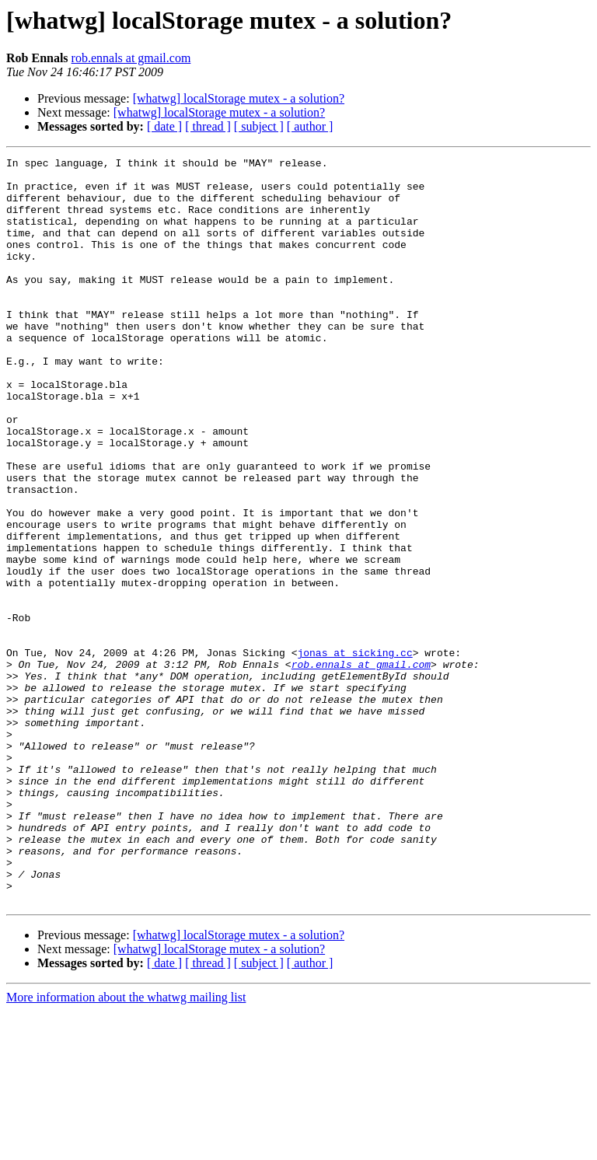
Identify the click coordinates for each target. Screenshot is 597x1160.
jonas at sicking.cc (354, 753)
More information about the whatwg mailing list (126, 1146)
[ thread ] (208, 126)
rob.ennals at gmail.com (131, 58)
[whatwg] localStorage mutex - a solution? (238, 98)
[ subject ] (259, 126)
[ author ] (310, 126)
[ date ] (164, 126)
